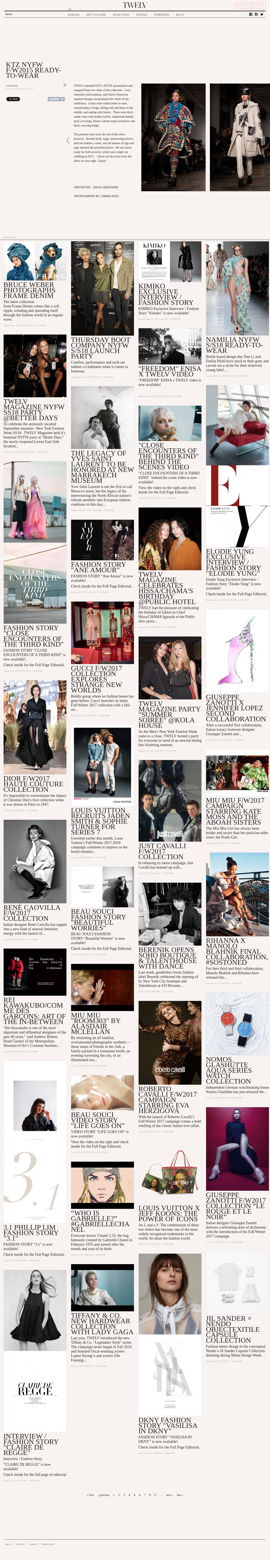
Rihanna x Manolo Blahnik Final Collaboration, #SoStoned (237, 951)
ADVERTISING (48, 1544)
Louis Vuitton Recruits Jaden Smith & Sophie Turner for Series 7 (100, 821)
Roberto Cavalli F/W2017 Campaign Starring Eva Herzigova (167, 1100)
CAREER (33, 1544)
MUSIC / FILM (121, 14)
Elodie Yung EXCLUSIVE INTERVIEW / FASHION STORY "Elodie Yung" (233, 562)
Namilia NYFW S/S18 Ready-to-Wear (234, 345)
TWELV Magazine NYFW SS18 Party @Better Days (33, 409)
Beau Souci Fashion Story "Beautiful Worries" (98, 920)
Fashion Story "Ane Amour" (98, 567)
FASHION (73, 14)
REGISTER (242, 5)
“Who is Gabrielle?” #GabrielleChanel (100, 1221)
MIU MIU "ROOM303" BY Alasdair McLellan (95, 1023)
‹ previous (103, 1495)
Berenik (153, 977)
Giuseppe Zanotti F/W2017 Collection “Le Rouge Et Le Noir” (236, 1206)
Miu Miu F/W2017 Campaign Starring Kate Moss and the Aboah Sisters (235, 811)
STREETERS (161, 14)
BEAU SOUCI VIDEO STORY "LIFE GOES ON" (97, 1120)
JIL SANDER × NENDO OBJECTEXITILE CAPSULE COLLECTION (233, 1329)
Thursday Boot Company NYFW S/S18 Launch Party (100, 348)
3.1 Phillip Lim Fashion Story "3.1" (30, 1232)
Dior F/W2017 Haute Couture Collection (33, 784)
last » (180, 1495)
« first (90, 1495)
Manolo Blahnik (218, 973)
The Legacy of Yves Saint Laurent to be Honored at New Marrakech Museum (102, 466)
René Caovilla (38, 924)
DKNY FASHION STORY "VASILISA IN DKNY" (167, 1425)
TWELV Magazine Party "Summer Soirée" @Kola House (169, 714)
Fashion (12, 85)
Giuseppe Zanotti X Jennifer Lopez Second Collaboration (236, 708)
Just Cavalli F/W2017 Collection (162, 851)
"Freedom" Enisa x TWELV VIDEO (169, 371)
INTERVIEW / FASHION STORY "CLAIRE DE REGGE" (30, 1444)
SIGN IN (259, 5)
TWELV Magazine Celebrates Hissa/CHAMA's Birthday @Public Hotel (167, 588)
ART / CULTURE (96, 14)
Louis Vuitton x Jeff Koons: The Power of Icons (169, 1213)
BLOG (180, 14)
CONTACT (20, 1544)
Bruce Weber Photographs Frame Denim (29, 290)
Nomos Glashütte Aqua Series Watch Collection (229, 1070)
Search (8, 14)
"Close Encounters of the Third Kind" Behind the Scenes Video (168, 456)
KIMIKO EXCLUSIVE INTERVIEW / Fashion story (166, 294)
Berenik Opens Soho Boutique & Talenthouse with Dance (167, 958)
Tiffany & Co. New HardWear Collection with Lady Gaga (102, 1324)
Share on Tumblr (56, 99)
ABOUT (8, 1544)
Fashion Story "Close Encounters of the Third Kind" (33, 636)
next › (169, 1495)
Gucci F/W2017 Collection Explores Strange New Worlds (96, 679)
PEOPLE (141, 14)
